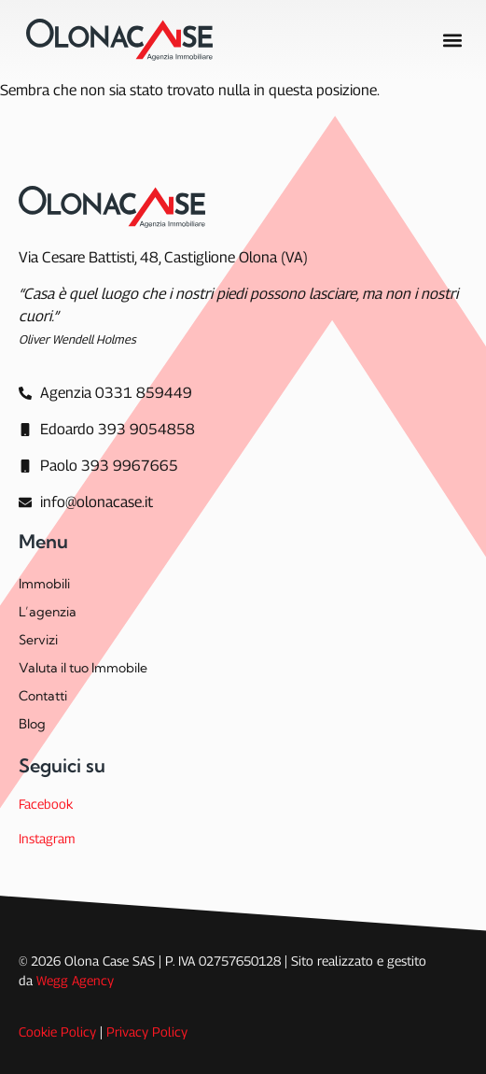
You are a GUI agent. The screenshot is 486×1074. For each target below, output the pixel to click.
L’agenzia (47, 611)
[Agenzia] (105, 393)
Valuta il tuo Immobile (83, 667)
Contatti (43, 695)
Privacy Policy (146, 1031)
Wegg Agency (75, 980)
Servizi (38, 639)
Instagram (47, 838)
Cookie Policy (57, 1031)
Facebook (46, 804)
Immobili (44, 583)
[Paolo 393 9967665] (98, 466)
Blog (32, 723)
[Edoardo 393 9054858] (107, 429)
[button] (452, 39)
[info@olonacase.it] (86, 502)
